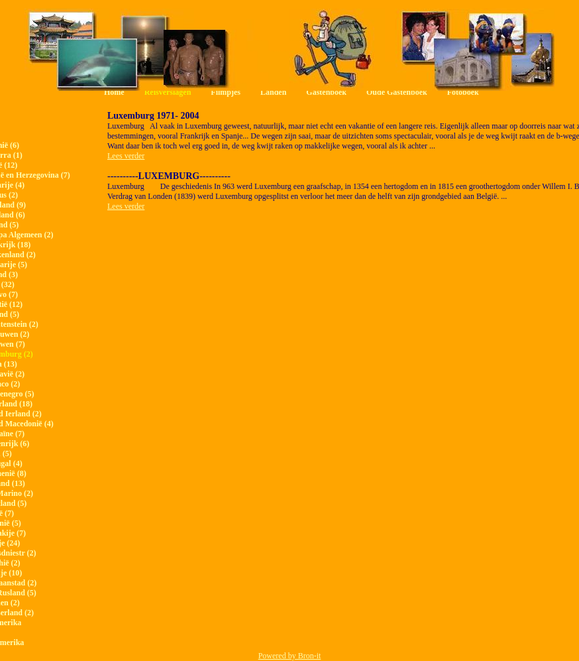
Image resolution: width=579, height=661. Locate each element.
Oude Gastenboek (396, 92)
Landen (273, 92)
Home (114, 92)
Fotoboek (463, 92)
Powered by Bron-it (289, 655)
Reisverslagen (167, 92)
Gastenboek (326, 92)
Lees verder (125, 155)
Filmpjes (225, 92)
